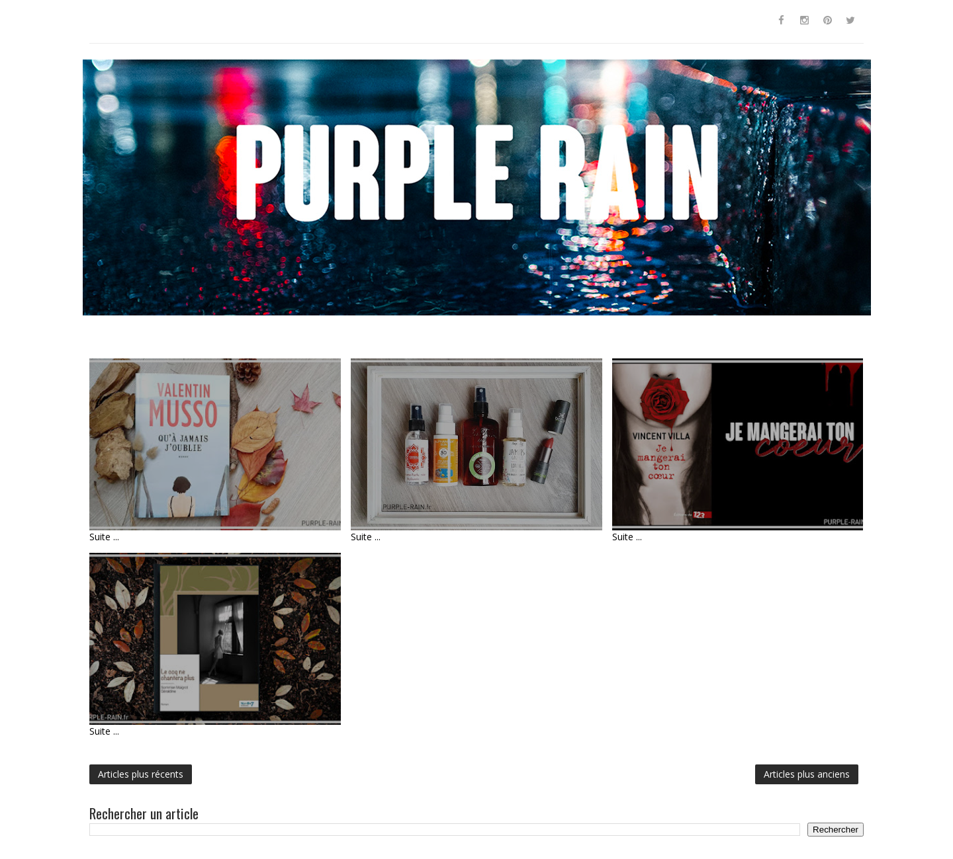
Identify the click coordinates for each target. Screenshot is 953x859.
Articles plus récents (140, 774)
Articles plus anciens (807, 774)
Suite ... (104, 536)
